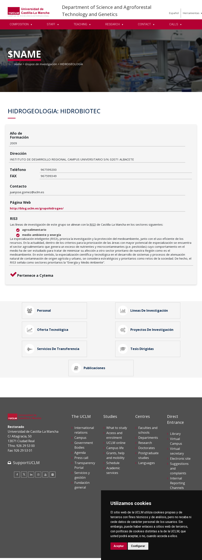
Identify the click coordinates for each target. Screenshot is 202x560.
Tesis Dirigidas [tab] (137, 326)
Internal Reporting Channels (177, 465)
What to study (116, 409)
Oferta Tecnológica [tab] (47, 304)
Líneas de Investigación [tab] (144, 282)
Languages (146, 444)
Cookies (29, 550)
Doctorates (146, 429)
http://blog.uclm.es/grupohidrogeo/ (67, 178)
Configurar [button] (138, 546)
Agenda (80, 434)
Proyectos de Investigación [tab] (147, 304)
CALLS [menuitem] (174, 24)
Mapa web (53, 554)
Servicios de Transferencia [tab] (53, 326)
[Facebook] (17, 456)
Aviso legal (14, 550)
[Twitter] (24, 456)
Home (18, 64)
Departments (148, 419)
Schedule (113, 444)
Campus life (115, 429)
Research (145, 424)
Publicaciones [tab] (89, 348)
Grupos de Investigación (41, 64)
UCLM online (115, 424)
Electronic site (180, 440)
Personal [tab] (39, 282)
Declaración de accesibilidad (26, 554)
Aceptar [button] (119, 546)
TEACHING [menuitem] (81, 24)
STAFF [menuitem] (51, 24)
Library (175, 415)
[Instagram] (38, 456)
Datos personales (49, 550)
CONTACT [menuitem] (145, 24)
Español (174, 13)
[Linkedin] (31, 456)
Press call (81, 439)
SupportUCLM (26, 444)
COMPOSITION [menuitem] (19, 24)
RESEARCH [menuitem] (113, 24)
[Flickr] (52, 456)
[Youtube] (45, 456)
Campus (80, 419)
